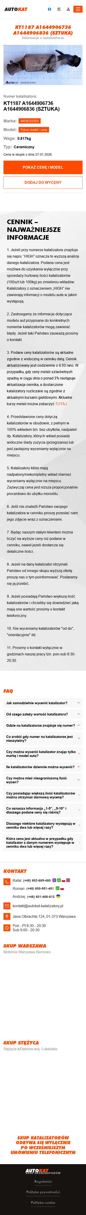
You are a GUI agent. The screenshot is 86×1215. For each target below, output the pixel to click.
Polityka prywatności (43, 1192)
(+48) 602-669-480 (37, 880)
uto (16, 9)
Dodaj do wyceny (43, 182)
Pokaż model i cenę (34, 130)
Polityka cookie (43, 1202)
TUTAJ (61, 404)
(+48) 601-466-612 (41, 897)
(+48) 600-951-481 (40, 888)
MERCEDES (30, 121)
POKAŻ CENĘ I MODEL (43, 167)
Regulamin (43, 1181)
